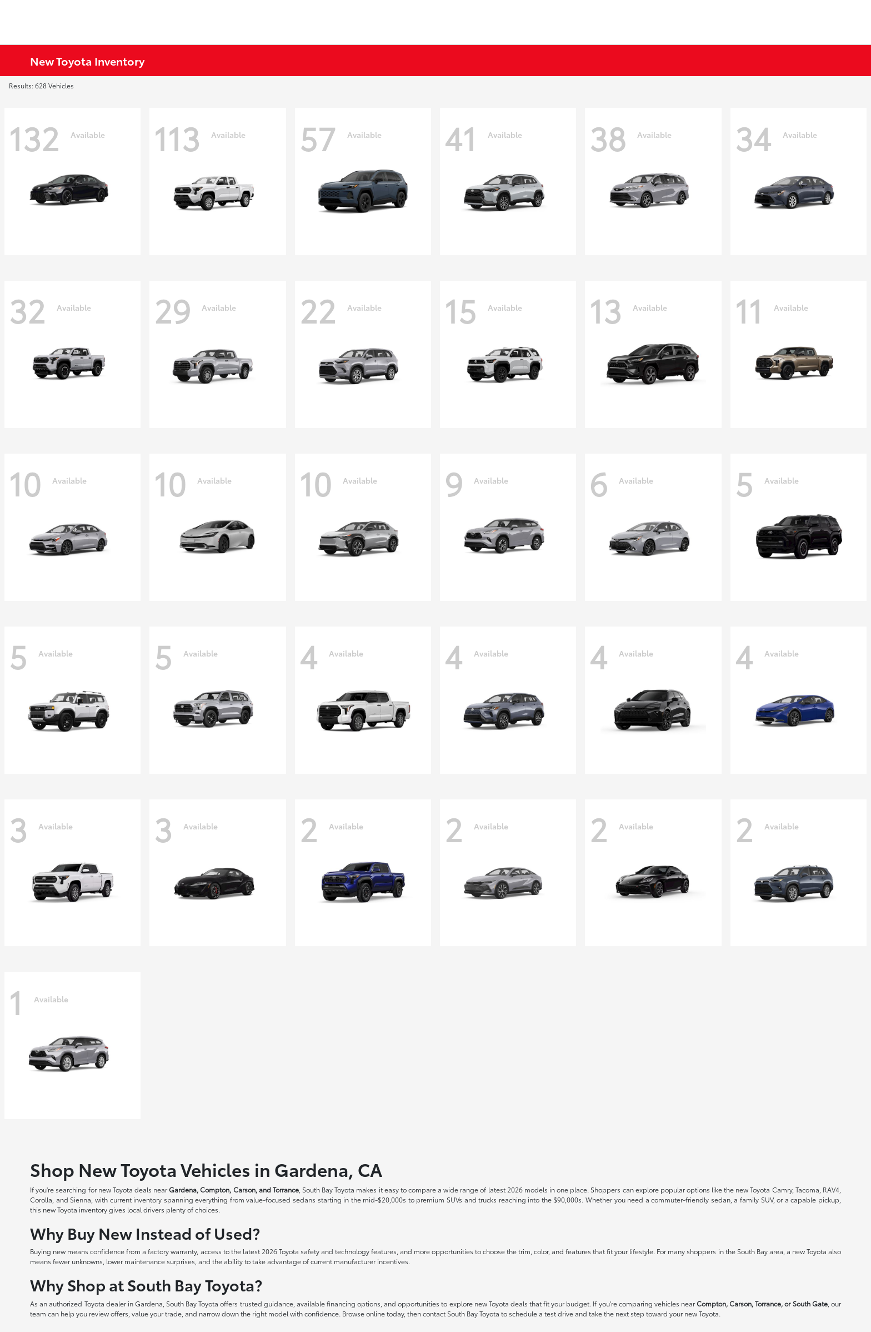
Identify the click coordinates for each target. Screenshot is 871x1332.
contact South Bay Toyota (461, 1313)
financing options (354, 1303)
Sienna (80, 1199)
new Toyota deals (125, 1189)
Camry (782, 1189)
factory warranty (172, 1251)
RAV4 (831, 1189)
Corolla (41, 1199)
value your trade (157, 1313)
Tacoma (807, 1189)
